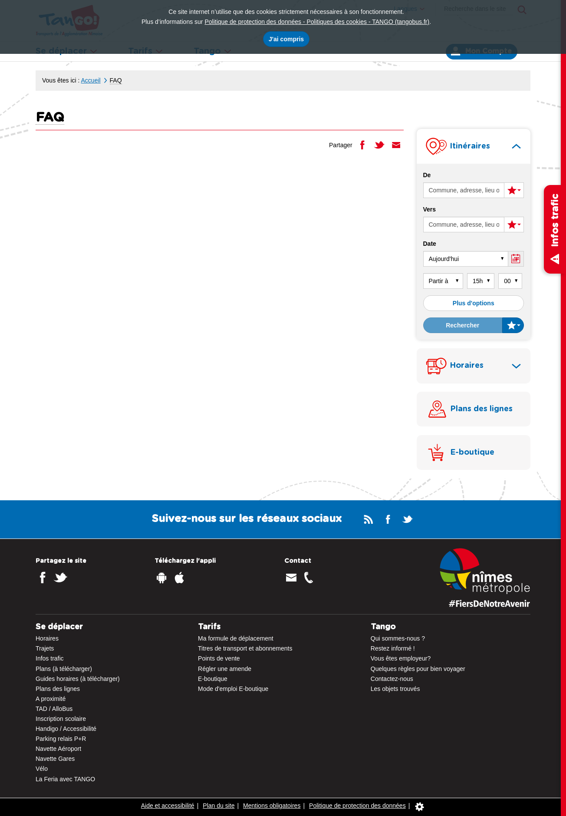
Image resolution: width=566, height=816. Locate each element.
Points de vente (219, 658)
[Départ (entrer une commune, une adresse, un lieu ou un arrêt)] (464, 190)
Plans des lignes (58, 688)
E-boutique (212, 678)
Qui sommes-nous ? (398, 638)
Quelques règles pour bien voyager (418, 668)
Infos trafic (50, 658)
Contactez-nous (392, 678)
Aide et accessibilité (167, 806)
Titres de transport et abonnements (245, 648)
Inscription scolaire (61, 718)
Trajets (45, 648)
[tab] (474, 146)
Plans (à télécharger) (64, 668)
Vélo (42, 768)
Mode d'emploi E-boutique (233, 688)
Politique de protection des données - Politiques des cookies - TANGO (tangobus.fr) (316, 21)
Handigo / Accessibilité (66, 728)
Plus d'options (473, 303)
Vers (429, 209)
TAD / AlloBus (54, 708)
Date (429, 243)
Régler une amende (224, 668)
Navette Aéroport (58, 748)
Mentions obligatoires (271, 806)
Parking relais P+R (61, 738)
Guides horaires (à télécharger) (78, 678)
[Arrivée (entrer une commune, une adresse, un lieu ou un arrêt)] (464, 224)
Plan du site (218, 806)
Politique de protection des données (357, 806)
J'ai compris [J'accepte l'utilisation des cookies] (286, 39)
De (427, 175)
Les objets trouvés (395, 688)
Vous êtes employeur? (401, 658)
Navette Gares (55, 758)
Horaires (47, 638)
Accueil (91, 80)
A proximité (51, 698)
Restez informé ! (393, 648)
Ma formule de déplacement (235, 638)
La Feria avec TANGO (65, 779)
